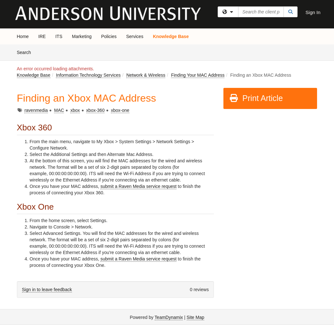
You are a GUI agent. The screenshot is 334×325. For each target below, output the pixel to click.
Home (23, 36)
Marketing (81, 36)
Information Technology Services (88, 75)
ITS (58, 36)
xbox (75, 110)
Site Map (195, 317)
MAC (59, 110)
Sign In (313, 12)
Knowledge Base (171, 36)
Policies (108, 36)
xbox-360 (95, 110)
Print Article (256, 98)
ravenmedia (36, 110)
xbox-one (120, 110)
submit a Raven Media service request (138, 186)
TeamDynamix (169, 317)
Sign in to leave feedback (47, 289)
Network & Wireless (145, 75)
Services (135, 36)
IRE (42, 36)
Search (26, 52)
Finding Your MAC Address (197, 75)
